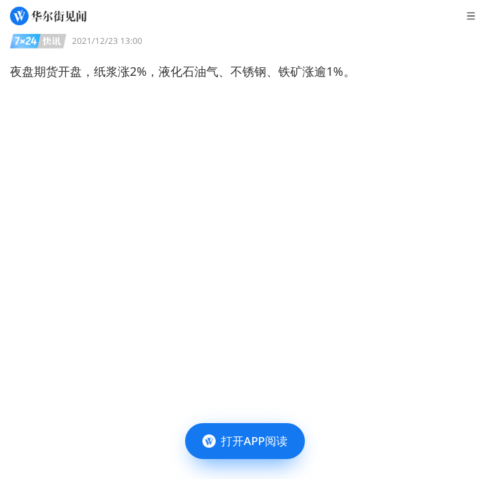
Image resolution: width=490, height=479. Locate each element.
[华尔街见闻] (48, 16)
